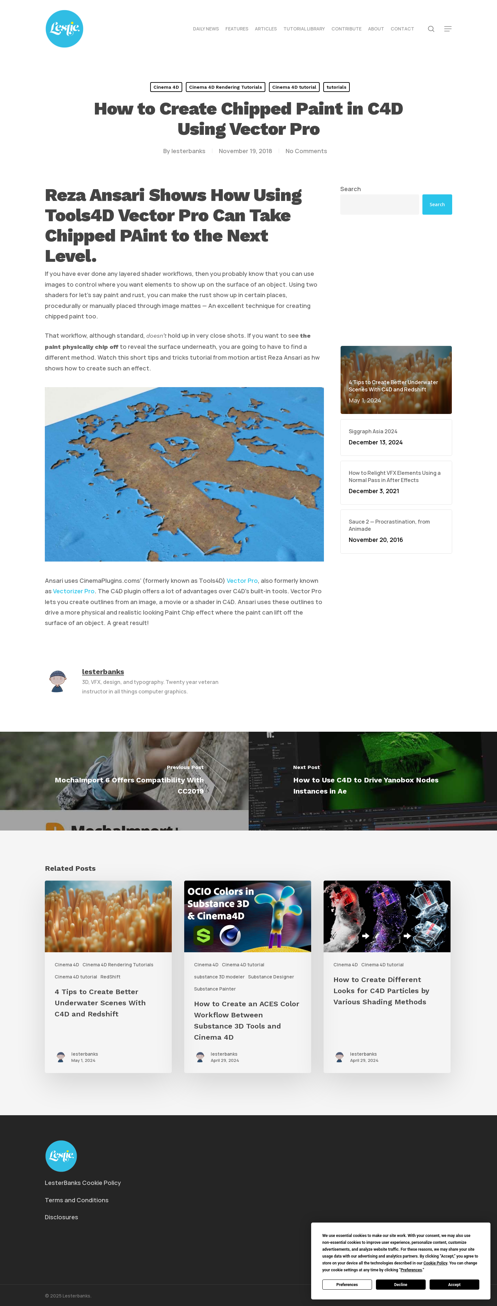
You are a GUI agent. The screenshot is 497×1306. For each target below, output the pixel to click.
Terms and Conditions (77, 1200)
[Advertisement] (396, 229)
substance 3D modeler (219, 977)
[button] (448, 29)
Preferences (347, 1284)
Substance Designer (271, 977)
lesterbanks (188, 151)
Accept (454, 1284)
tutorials (336, 87)
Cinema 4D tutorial (294, 87)
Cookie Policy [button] (435, 1263)
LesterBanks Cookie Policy (83, 1183)
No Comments (306, 151)
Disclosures (61, 1217)
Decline (400, 1284)
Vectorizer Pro (74, 591)
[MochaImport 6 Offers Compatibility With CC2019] (124, 781)
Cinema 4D (166, 87)
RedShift (110, 977)
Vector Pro (242, 580)
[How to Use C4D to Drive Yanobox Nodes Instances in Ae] (373, 781)
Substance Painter (215, 989)
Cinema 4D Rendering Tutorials (225, 87)
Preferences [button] (411, 1270)
